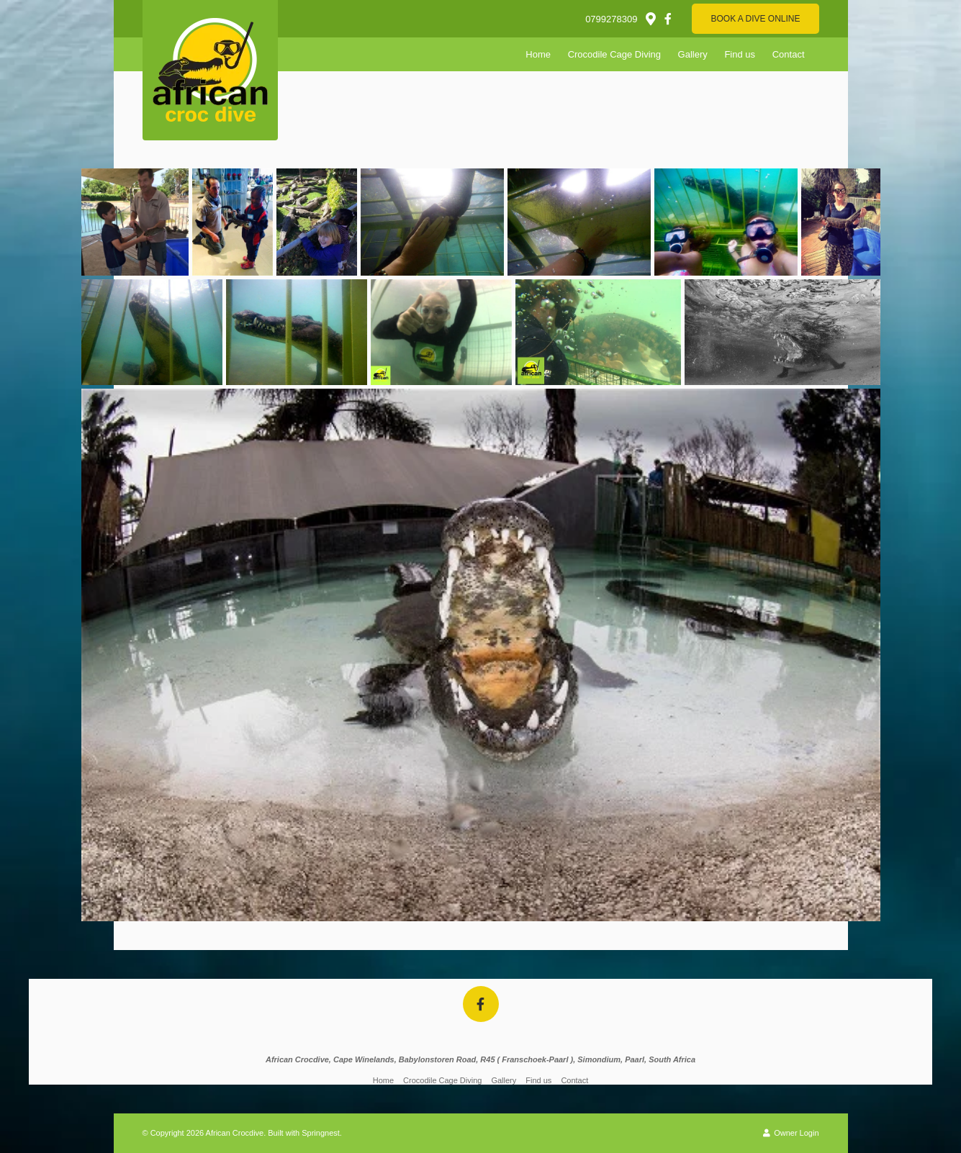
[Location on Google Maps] (650, 18)
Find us (739, 54)
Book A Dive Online (755, 19)
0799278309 (611, 19)
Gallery (693, 54)
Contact (788, 54)
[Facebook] (668, 18)
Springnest (321, 1133)
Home (538, 54)
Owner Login (790, 1133)
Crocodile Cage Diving (614, 54)
